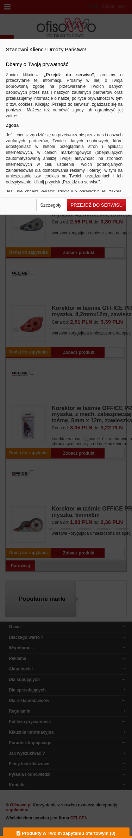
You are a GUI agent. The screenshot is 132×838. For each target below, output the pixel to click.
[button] (50, 205)
